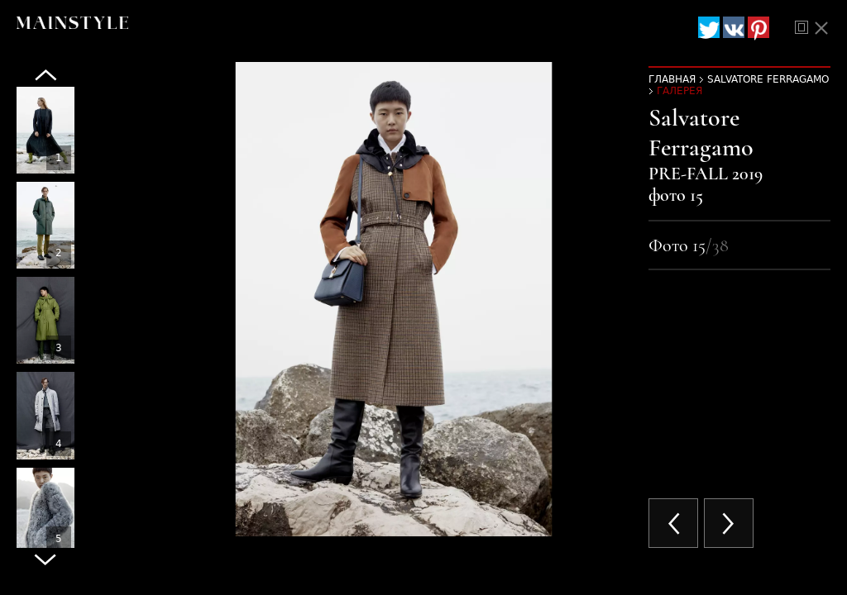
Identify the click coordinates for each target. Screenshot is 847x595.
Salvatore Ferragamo (768, 79)
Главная (672, 79)
